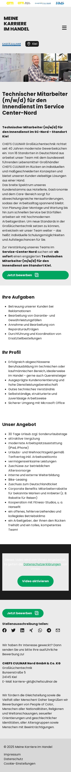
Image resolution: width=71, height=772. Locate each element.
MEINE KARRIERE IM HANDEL (16, 23)
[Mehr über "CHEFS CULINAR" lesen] (43, 3)
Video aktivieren (35, 581)
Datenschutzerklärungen (42, 564)
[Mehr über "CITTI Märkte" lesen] (24, 3)
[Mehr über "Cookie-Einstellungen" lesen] (35, 763)
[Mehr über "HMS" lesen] (60, 3)
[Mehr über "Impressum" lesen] (35, 754)
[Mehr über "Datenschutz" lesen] (35, 759)
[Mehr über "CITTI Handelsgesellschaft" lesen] (10, 3)
